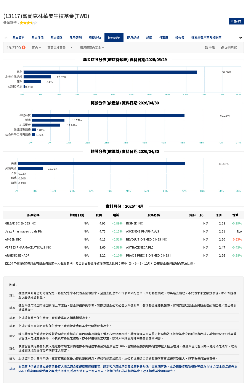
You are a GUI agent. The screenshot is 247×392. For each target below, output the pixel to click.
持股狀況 (114, 38)
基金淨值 (38, 37)
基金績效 (57, 37)
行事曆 (163, 37)
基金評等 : (20, 22)
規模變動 (95, 37)
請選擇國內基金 (92, 47)
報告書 (179, 37)
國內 (36, 47)
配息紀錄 (133, 37)
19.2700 (16, 47)
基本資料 (19, 37)
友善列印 (236, 21)
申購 (210, 47)
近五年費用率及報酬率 (206, 37)
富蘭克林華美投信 (59, 47)
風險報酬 (76, 37)
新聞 (149, 37)
